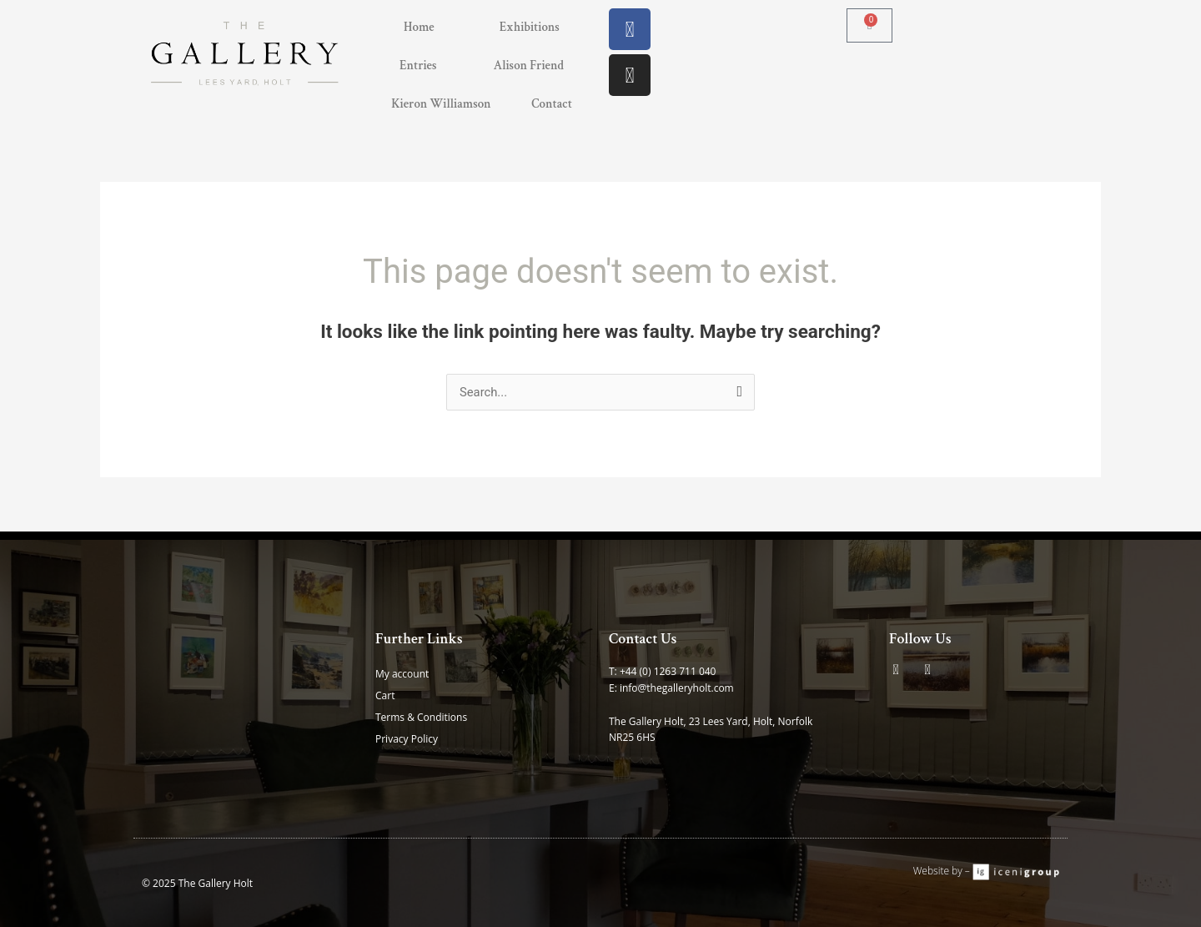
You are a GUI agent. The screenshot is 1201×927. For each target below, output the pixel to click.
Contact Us (643, 638)
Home (419, 27)
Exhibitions (530, 27)
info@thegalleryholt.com (677, 688)
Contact (551, 104)
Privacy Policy (406, 739)
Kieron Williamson (440, 104)
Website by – (942, 871)
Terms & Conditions (421, 717)
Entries (418, 65)
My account (402, 674)
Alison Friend (528, 65)
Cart (384, 695)
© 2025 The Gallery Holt (197, 883)
